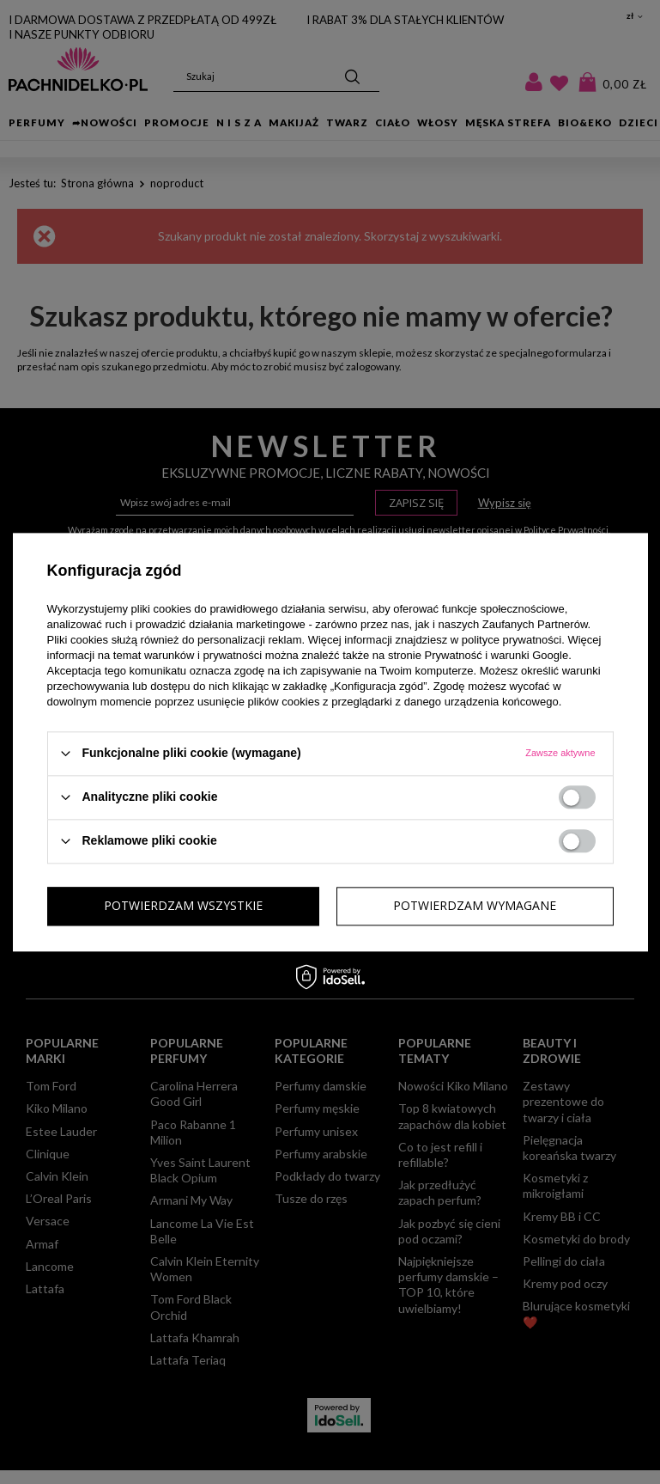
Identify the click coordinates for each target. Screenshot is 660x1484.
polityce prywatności (511, 639)
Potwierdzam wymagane (185, 905)
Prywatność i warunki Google (497, 655)
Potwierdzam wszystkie (476, 905)
